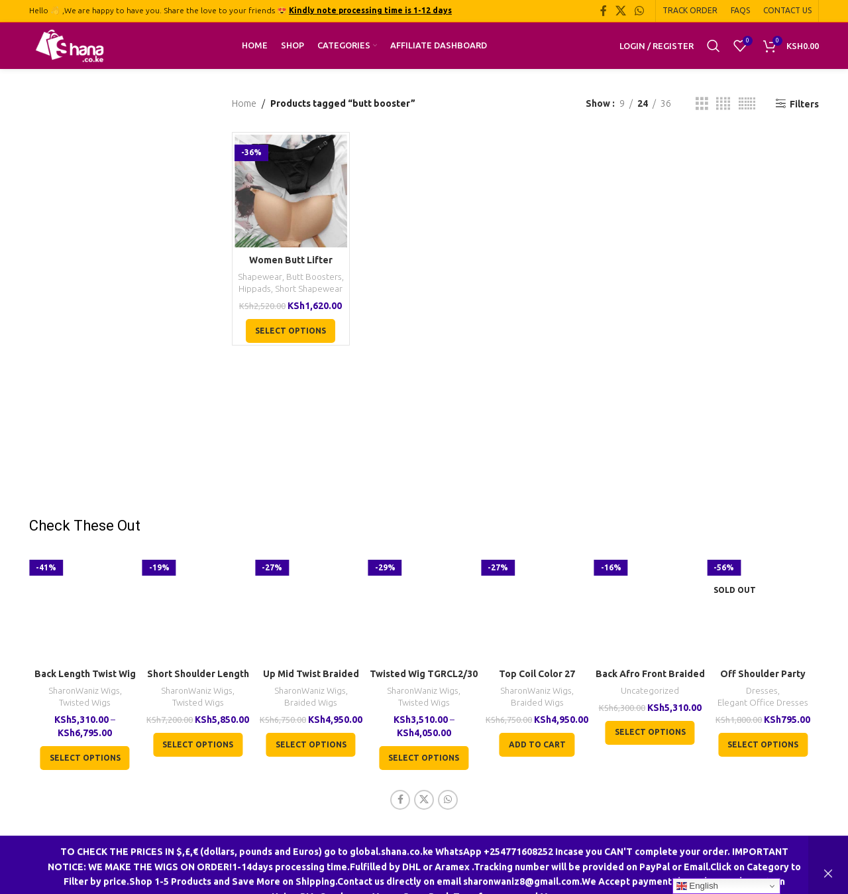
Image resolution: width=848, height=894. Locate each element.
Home (244, 103)
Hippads (254, 289)
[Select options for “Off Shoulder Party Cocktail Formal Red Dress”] (763, 745)
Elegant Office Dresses (762, 703)
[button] (537, 745)
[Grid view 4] (723, 104)
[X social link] (620, 11)
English (697, 886)
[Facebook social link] (603, 11)
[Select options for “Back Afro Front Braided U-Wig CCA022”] (650, 733)
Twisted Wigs (85, 703)
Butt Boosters (314, 277)
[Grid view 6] (747, 104)
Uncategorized (650, 691)
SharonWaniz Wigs (84, 691)
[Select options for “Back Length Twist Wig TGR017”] (85, 758)
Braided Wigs (310, 703)
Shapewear (260, 277)
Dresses (762, 691)
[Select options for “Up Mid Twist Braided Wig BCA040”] (311, 745)
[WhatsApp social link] (640, 11)
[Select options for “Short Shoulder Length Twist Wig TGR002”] (197, 745)
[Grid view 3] (702, 104)
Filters (804, 104)
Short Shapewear (309, 289)
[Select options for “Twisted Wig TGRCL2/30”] (423, 758)
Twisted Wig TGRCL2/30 (424, 674)
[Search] (713, 45)
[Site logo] (69, 45)
